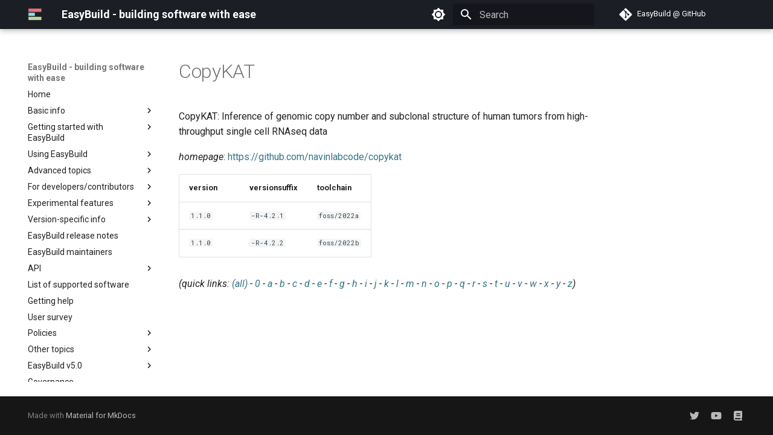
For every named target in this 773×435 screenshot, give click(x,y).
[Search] (523, 14)
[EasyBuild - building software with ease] (35, 14)
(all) (240, 283)
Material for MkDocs (101, 415)
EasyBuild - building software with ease (86, 72)
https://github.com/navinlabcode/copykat (315, 157)
